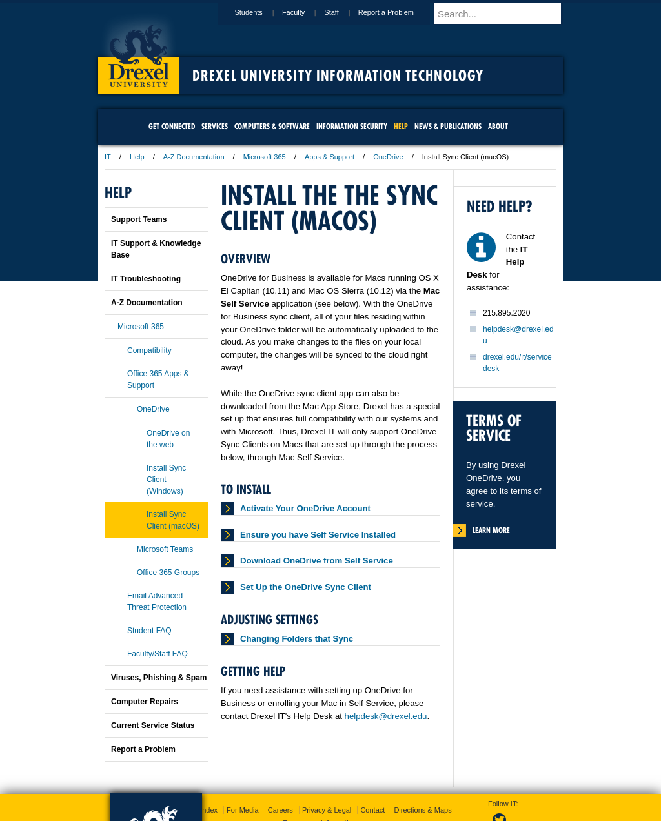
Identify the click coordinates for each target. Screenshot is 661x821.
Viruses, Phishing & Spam (159, 677)
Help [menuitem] (401, 126)
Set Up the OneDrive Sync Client (305, 587)
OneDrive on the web (168, 439)
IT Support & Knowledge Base (156, 249)
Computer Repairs (144, 701)
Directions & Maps (422, 810)
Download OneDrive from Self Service (316, 560)
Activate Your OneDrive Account (305, 508)
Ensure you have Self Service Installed (318, 535)
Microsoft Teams (165, 549)
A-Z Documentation (194, 157)
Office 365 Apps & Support (158, 379)
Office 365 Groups (168, 572)
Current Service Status (152, 725)
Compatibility (149, 350)
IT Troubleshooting (146, 278)
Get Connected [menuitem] (171, 126)
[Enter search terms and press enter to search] (504, 13)
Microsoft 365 (264, 157)
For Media (243, 810)
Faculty (305, 12)
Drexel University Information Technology (337, 75)
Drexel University (138, 52)
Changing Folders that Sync (296, 639)
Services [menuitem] (214, 126)
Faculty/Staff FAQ (157, 653)
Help (137, 157)
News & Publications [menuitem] (448, 126)
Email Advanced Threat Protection (157, 601)
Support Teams (139, 219)
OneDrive (388, 157)
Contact (372, 810)
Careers (280, 810)
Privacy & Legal (326, 810)
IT (108, 157)
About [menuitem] (498, 126)
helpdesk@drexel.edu (386, 716)
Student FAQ (149, 630)
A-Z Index (202, 810)
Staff (343, 12)
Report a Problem (398, 12)
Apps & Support (329, 157)
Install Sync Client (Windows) (166, 479)
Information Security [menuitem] (351, 126)
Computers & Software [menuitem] (272, 126)
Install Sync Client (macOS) (173, 520)
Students (260, 12)
